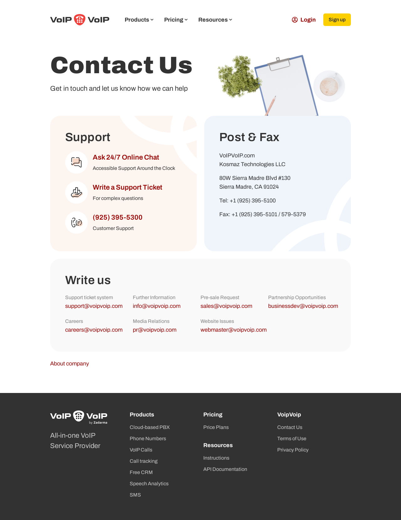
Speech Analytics (149, 483)
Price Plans (216, 427)
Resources (215, 20)
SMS (135, 494)
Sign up (337, 19)
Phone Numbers (148, 438)
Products (139, 20)
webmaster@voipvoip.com (233, 330)
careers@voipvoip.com (93, 330)
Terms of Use (291, 438)
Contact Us (289, 427)
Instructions (216, 458)
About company (69, 363)
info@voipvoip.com (156, 306)
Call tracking (144, 461)
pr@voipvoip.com (154, 330)
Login (304, 20)
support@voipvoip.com (93, 306)
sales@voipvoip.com (226, 306)
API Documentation (225, 469)
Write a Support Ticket (127, 187)
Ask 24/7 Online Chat (126, 157)
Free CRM (141, 472)
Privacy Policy (293, 449)
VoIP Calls (141, 449)
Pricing (176, 20)
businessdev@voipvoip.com (303, 306)
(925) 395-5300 (118, 217)
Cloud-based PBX (150, 427)
